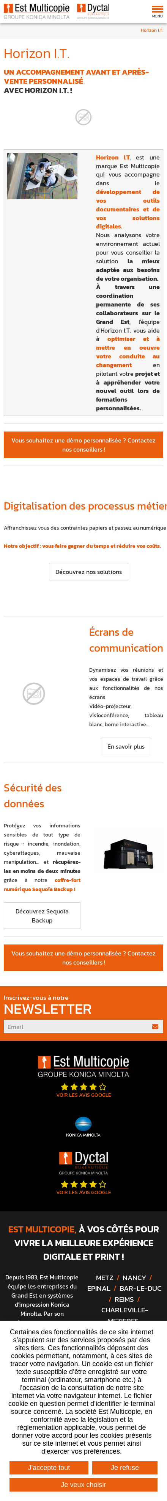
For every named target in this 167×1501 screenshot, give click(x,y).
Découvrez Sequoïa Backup (42, 916)
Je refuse (125, 1467)
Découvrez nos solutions (88, 571)
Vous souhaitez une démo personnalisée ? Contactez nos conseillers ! (83, 445)
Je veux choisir (83, 1484)
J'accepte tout (49, 1467)
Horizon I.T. (152, 30)
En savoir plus (126, 746)
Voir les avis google (83, 1091)
